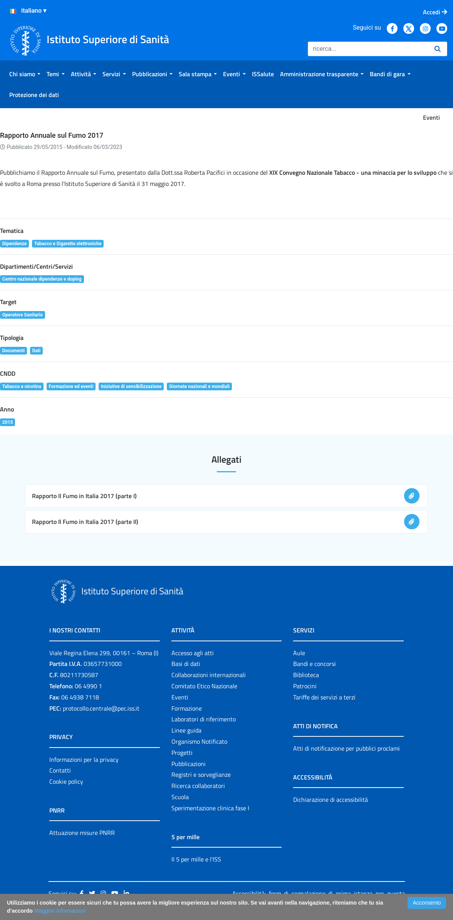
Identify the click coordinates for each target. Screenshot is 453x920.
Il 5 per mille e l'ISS (196, 859)
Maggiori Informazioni (60, 911)
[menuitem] (25, 74)
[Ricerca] (368, 49)
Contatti (60, 770)
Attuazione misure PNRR (82, 832)
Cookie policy (66, 781)
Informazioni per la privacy (84, 759)
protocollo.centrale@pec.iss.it (101, 708)
